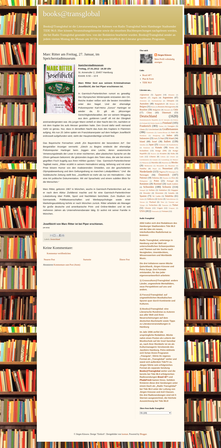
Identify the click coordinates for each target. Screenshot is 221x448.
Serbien (152, 190)
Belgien (143, 106)
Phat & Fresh (148, 79)
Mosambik (160, 166)
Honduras (143, 135)
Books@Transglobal (150, 371)
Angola (154, 98)
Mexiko (174, 162)
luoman (125, 434)
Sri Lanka (156, 196)
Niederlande (146, 171)
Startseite (87, 259)
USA (142, 211)
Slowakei (146, 193)
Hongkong (156, 135)
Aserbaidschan (156, 101)
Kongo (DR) (161, 151)
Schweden (148, 186)
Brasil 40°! (147, 75)
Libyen (172, 157)
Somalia (171, 193)
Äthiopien (170, 101)
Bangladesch (160, 104)
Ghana (142, 129)
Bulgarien (156, 110)
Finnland (167, 122)
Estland (144, 123)
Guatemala (150, 132)
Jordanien (162, 145)
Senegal (142, 190)
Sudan (142, 199)
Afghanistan (144, 95)
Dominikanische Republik (149, 120)
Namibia (143, 169)
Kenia (171, 148)
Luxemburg (165, 160)
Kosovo (153, 153)
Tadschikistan (170, 199)
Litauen (155, 160)
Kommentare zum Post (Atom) (67, 265)
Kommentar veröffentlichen (59, 253)
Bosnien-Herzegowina (166, 107)
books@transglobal (71, 14)
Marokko (154, 163)
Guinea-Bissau (162, 132)
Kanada (158, 147)
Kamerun (146, 148)
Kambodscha (173, 145)
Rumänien (144, 184)
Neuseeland (167, 168)
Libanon (152, 157)
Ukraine (148, 208)
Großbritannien (170, 129)
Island (142, 141)
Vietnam (165, 211)
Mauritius (165, 163)
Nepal (155, 168)
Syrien (160, 199)
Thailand (152, 202)
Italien (167, 141)
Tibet (162, 202)
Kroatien (163, 153)
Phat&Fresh (146, 380)
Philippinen (144, 181)
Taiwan (142, 202)
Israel (154, 141)
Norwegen (144, 175)
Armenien (143, 101)
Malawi (175, 160)
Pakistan (143, 178)
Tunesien (165, 205)
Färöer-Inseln (155, 123)
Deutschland (55, 239)
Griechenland (153, 129)
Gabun (161, 126)
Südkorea (150, 199)
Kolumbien (144, 151)
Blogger (143, 434)
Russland (157, 184)
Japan (151, 144)
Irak (155, 138)
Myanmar (171, 166)
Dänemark (166, 112)
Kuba (173, 153)
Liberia (163, 157)
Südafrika (169, 196)
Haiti (173, 132)
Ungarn (160, 208)
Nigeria (162, 172)
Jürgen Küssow (165, 55)
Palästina (155, 178)
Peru (173, 178)
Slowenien (159, 193)
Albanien (171, 95)
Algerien (143, 98)
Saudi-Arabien (172, 184)
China (149, 112)
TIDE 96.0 (147, 82)
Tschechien (153, 205)
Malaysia (145, 163)
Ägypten (158, 95)
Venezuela (155, 211)
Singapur (174, 190)
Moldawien (148, 166)
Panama (165, 178)
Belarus (172, 104)
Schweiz (166, 186)
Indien (169, 135)
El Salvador (165, 120)
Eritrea (175, 120)
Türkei (175, 205)
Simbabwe (163, 190)
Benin (153, 107)
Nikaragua (172, 172)
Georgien (171, 126)
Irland (171, 138)
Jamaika (142, 145)
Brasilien (143, 110)
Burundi (167, 110)
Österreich (164, 174)
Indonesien (144, 138)
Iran (162, 138)
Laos (141, 157)
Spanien (143, 196)
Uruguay (172, 208)
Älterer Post (124, 259)
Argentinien (168, 97)
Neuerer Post (49, 259)
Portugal (170, 181)
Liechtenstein (144, 160)
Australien (144, 104)
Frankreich (145, 125)
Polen (156, 181)
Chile (175, 110)
